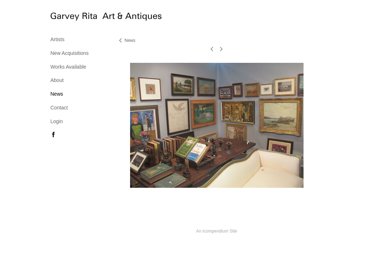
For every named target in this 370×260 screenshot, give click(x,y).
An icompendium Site (216, 231)
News (57, 94)
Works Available (68, 67)
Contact (59, 107)
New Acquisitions (70, 53)
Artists (58, 39)
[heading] (69, 18)
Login (57, 121)
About (57, 80)
